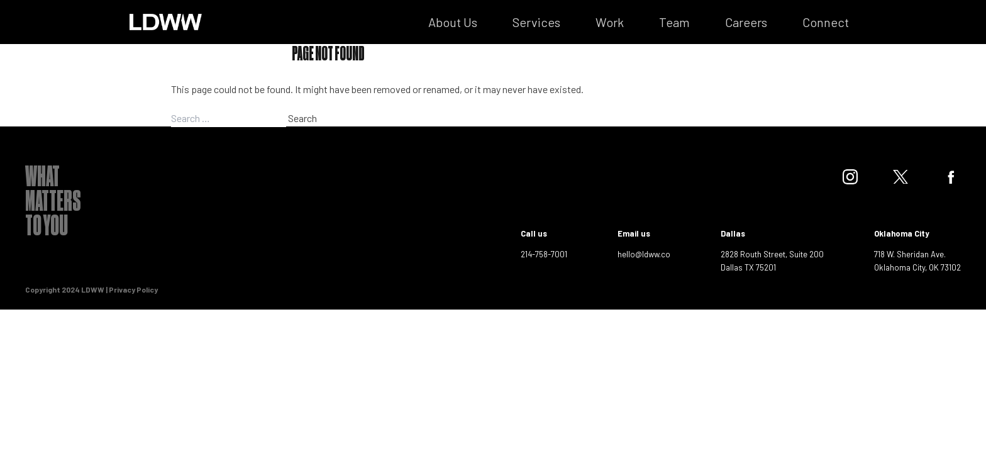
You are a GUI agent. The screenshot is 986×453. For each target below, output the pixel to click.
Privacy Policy (133, 289)
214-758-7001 (544, 254)
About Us (452, 22)
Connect (825, 22)
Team (674, 22)
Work (609, 22)
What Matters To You (53, 203)
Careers (746, 22)
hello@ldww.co (644, 254)
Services (536, 22)
